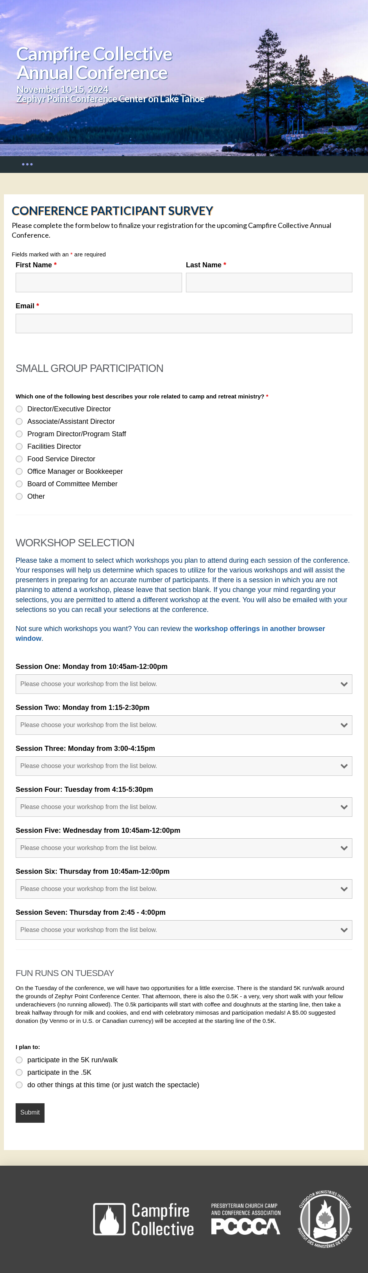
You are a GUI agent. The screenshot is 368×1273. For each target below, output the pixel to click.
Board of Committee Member (72, 484)
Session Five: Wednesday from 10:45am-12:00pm (98, 830)
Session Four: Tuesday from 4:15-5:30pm (84, 789)
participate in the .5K (59, 1072)
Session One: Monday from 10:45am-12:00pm (92, 666)
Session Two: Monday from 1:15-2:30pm (83, 707)
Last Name (206, 265)
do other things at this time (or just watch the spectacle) (113, 1085)
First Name (36, 265)
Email (27, 306)
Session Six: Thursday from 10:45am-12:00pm (93, 871)
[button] (27, 164)
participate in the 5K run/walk (72, 1060)
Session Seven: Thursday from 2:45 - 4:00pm (91, 912)
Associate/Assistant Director (71, 421)
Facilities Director (54, 446)
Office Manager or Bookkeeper (75, 471)
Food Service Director (61, 459)
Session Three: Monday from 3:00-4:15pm (85, 748)
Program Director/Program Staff (76, 434)
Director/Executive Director (69, 409)
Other (36, 496)
